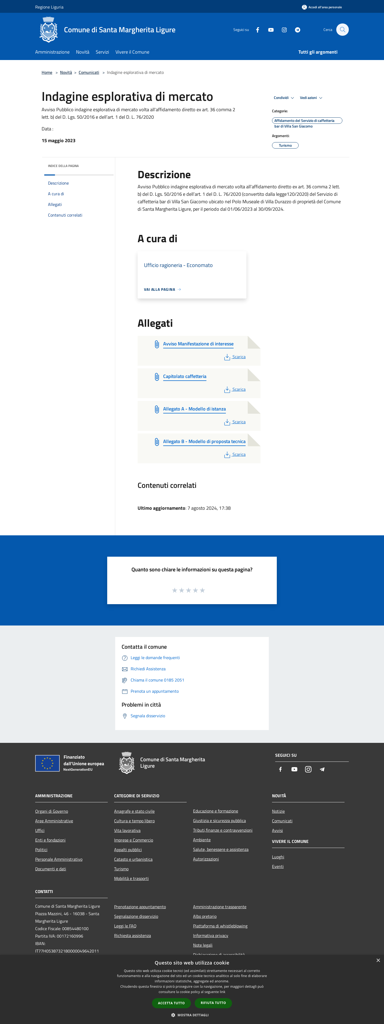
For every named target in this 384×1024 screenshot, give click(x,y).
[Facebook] (255, 29)
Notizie (278, 811)
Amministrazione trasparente (219, 906)
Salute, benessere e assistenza (221, 849)
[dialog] (192, 989)
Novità (66, 72)
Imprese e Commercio (133, 840)
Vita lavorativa (127, 830)
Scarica (234, 356)
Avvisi (277, 830)
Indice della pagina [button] (63, 165)
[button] (192, 1015)
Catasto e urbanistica (133, 859)
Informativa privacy (210, 935)
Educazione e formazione (215, 811)
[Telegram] (295, 29)
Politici (41, 849)
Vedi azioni (312, 98)
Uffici (40, 830)
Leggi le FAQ (125, 926)
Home (47, 72)
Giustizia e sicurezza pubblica (219, 820)
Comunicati (89, 72)
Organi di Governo (51, 811)
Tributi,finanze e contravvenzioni (223, 830)
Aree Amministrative (54, 821)
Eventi (278, 866)
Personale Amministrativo (58, 859)
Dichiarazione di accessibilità (219, 954)
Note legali (203, 945)
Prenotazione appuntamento (140, 906)
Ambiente (202, 839)
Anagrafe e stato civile (134, 811)
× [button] (378, 961)
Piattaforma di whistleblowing (220, 926)
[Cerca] (342, 29)
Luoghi (278, 857)
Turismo (121, 869)
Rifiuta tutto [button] (213, 1003)
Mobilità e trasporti (131, 878)
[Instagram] (281, 29)
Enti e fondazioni (50, 840)
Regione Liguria (49, 7)
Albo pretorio (205, 916)
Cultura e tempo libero (134, 821)
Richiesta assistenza (132, 935)
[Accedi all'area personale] (322, 7)
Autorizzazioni (206, 859)
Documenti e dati (50, 869)
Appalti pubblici (128, 849)
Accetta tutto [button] (171, 1003)
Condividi (285, 98)
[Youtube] (268, 29)
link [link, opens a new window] (222, 992)
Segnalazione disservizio (136, 916)
